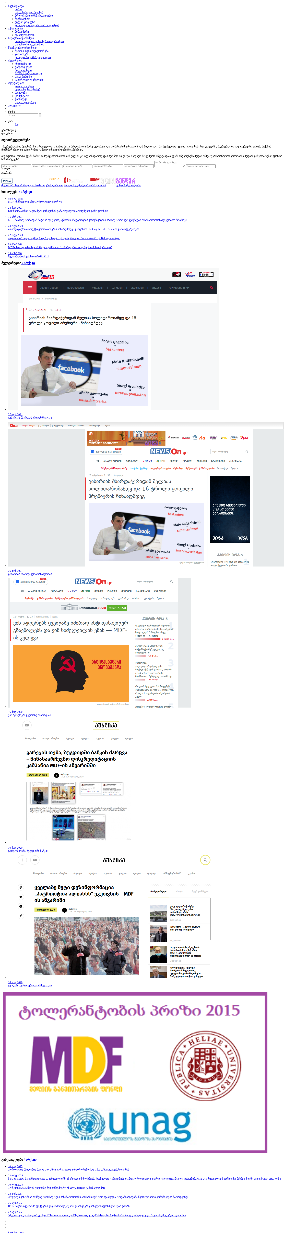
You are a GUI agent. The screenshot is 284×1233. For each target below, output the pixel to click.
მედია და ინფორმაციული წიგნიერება (25, 186)
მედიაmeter (56, 186)
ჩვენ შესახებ (16, 6)
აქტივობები (15, 28)
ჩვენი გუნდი (22, 18)
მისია (18, 9)
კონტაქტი (14, 105)
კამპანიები (21, 54)
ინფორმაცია (23, 63)
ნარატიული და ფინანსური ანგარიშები (39, 41)
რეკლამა (21, 92)
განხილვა (21, 99)
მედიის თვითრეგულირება (32, 50)
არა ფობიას (98, 186)
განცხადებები (23, 67)
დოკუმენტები (23, 76)
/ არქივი (25, 193)
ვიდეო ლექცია (24, 86)
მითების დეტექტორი (77, 186)
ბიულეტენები (23, 70)
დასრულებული (24, 34)
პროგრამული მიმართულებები (34, 15)
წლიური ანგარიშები (21, 38)
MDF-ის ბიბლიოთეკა (28, 73)
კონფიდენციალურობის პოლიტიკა (37, 25)
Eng (17, 124)
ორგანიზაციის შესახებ (29, 12)
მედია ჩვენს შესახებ (27, 89)
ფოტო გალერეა (25, 102)
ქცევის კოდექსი (25, 22)
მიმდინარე (22, 31)
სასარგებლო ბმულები (29, 79)
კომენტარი (22, 95)
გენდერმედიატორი (128, 186)
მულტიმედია (16, 83)
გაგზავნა (7, 173)
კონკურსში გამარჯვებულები (33, 57)
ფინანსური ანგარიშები (29, 44)
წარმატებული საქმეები (22, 47)
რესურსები (15, 60)
